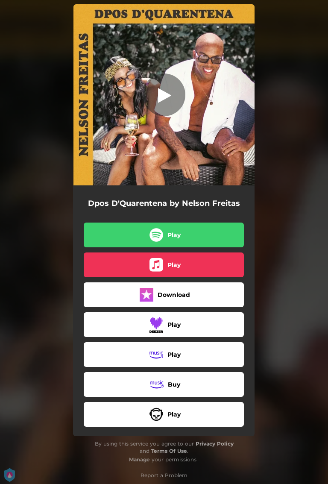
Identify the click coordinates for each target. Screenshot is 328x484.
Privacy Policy (215, 443)
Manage (139, 459)
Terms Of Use (169, 451)
